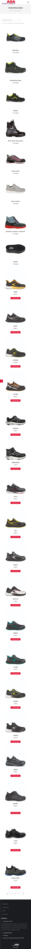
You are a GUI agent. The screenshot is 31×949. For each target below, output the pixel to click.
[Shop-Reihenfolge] (11, 20)
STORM (15, 667)
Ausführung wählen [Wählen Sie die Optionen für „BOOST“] (15, 332)
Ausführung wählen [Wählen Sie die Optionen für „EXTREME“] (15, 366)
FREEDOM (15, 428)
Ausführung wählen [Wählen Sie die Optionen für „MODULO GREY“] (15, 887)
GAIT (15, 530)
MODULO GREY (15, 878)
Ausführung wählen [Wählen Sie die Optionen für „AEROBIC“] (15, 813)
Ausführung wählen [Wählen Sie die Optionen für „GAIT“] (15, 537)
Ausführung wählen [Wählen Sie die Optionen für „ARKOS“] (15, 298)
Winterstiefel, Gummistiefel (15, 142)
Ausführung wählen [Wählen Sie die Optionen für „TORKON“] (15, 741)
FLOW (15, 841)
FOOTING (15, 394)
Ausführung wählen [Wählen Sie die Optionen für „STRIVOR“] (15, 707)
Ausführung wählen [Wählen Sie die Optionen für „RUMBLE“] (15, 639)
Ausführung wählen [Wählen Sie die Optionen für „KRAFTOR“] (15, 605)
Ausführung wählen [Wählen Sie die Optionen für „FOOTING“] (15, 400)
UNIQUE (15, 769)
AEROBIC (15, 803)
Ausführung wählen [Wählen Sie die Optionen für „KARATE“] (15, 571)
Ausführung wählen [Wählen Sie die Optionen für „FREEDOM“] (15, 434)
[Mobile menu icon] (28, 2)
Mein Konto (5, 904)
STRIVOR (15, 701)
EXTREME (15, 360)
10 (23, 893)
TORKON (15, 735)
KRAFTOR (15, 599)
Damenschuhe (15, 172)
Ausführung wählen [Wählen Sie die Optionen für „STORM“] (15, 673)
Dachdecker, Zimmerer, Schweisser (15, 233)
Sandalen (15, 112)
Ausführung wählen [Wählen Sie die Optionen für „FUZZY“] (15, 502)
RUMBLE (15, 633)
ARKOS (15, 292)
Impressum (5, 914)
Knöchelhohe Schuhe (15, 82)
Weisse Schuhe (15, 203)
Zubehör (15, 263)
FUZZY (15, 496)
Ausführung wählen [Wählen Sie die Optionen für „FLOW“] (15, 850)
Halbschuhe (15, 52)
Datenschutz (6, 907)
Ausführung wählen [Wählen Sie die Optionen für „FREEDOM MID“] (15, 468)
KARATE (15, 565)
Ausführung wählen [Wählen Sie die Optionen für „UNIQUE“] (15, 775)
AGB (4, 910)
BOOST (16, 326)
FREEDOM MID (15, 462)
